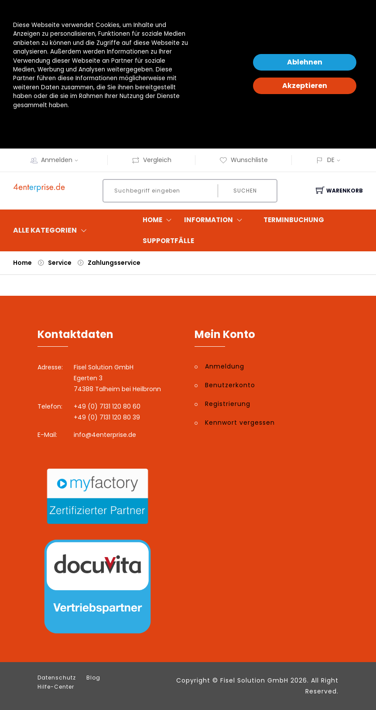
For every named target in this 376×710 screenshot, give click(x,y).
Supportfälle (168, 240)
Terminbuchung (293, 219)
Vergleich (151, 160)
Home (159, 220)
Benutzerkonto (230, 385)
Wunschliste (243, 160)
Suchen (245, 190)
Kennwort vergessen (240, 422)
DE (331, 160)
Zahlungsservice (114, 262)
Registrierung (227, 403)
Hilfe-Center (56, 687)
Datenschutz (57, 677)
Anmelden (62, 160)
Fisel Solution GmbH (254, 680)
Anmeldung (224, 366)
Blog (93, 677)
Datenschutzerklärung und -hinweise (67, 122)
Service (60, 262)
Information (215, 220)
